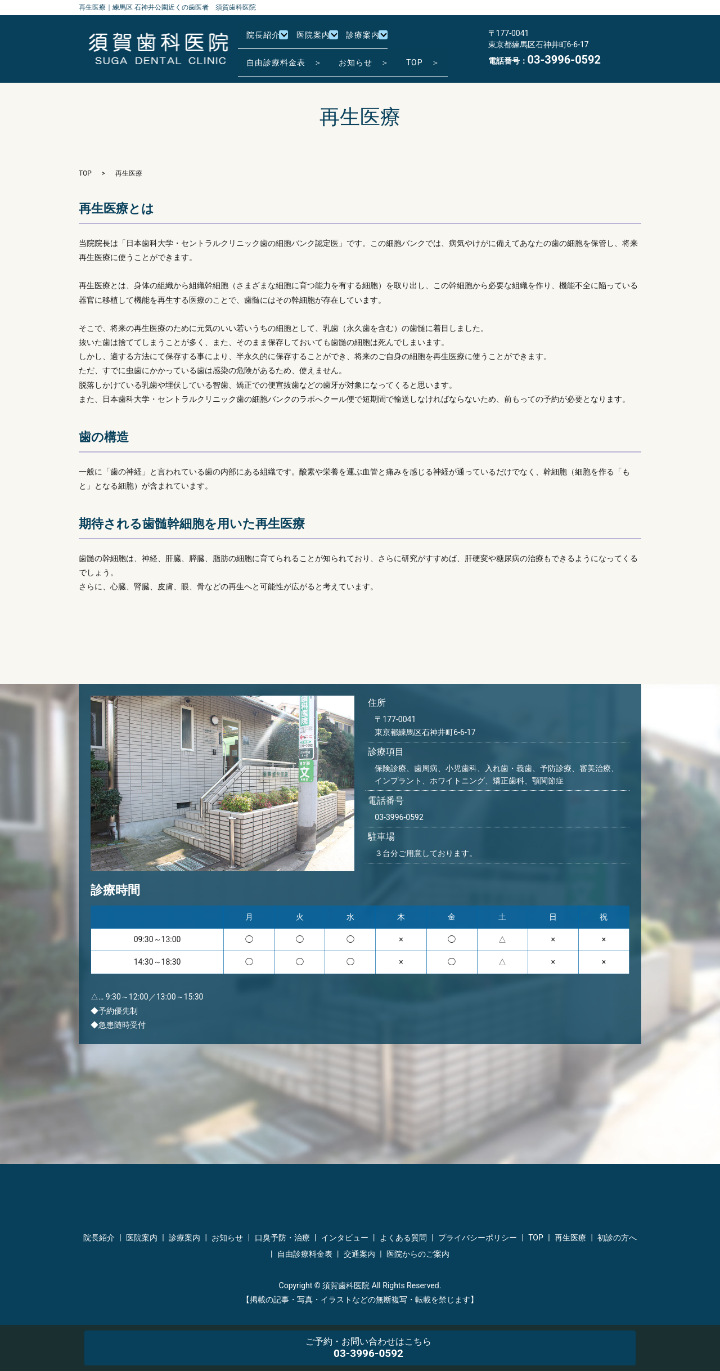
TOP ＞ (440, 56)
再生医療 (570, 1237)
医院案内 (320, 39)
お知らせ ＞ (374, 56)
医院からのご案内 (417, 1253)
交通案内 (359, 1253)
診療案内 (373, 39)
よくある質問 (403, 1237)
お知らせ (227, 1237)
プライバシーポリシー (477, 1237)
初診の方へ (617, 1237)
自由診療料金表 (304, 1253)
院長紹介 (267, 39)
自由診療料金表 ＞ (288, 56)
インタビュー (344, 1237)
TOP (85, 173)
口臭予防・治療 (282, 1237)
